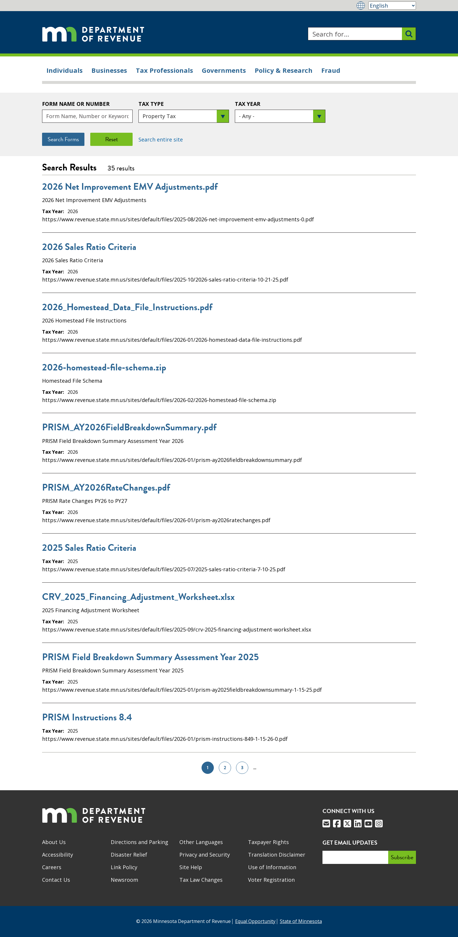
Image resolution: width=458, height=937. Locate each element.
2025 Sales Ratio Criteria (89, 548)
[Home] (93, 34)
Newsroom (124, 879)
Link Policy (124, 867)
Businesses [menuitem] (109, 70)
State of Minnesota (301, 921)
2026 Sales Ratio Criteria (89, 247)
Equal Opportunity (255, 921)
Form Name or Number (76, 103)
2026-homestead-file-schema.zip (104, 367)
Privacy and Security (204, 854)
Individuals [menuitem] (64, 70)
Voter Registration (271, 879)
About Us (54, 841)
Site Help (190, 867)
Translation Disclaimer (276, 854)
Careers (51, 867)
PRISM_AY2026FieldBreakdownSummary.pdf (129, 427)
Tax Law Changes (201, 879)
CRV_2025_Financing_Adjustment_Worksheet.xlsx (138, 597)
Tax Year (247, 103)
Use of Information (272, 867)
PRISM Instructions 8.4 (87, 717)
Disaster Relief (129, 854)
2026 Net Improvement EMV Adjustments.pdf (130, 187)
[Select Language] (392, 5)
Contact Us (56, 879)
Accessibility (57, 854)
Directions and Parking (139, 841)
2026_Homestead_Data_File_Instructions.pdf (127, 307)
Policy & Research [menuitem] (284, 70)
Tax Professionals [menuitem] (164, 70)
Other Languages (201, 841)
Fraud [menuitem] (330, 70)
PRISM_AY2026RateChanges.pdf (106, 487)
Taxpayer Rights (268, 841)
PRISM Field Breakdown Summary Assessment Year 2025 (150, 657)
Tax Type (151, 103)
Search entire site (160, 139)
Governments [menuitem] (224, 70)
